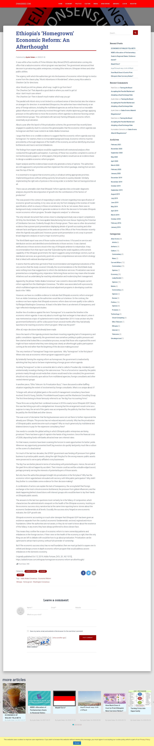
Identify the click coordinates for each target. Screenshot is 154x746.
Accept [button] (77, 743)
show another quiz (59, 638)
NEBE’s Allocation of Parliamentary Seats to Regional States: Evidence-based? (123, 56)
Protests (115, 310)
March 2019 (115, 215)
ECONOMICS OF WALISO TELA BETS (123, 48)
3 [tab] (77, 724)
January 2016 (116, 227)
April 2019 (114, 211)
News (114, 258)
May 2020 (114, 157)
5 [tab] (80, 724)
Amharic (116, 3)
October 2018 (115, 219)
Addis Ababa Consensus (29, 578)
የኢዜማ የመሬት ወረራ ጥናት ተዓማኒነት (122, 68)
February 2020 (116, 169)
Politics (78, 3)
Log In (124, 3)
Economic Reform (44, 578)
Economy (68, 3)
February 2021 (116, 144)
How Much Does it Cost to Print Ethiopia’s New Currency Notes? (114, 708)
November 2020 (116, 149)
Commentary (116, 254)
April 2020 (114, 161)
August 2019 (115, 194)
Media (96, 3)
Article (114, 242)
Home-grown (27, 582)
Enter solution (32, 647)
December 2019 (116, 178)
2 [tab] (75, 724)
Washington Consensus (41, 582)
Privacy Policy (145, 740)
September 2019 (116, 190)
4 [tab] (79, 724)
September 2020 (116, 153)
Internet (114, 330)
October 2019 (115, 186)
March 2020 (115, 165)
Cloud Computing (118, 318)
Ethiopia (19, 582)
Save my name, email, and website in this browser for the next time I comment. (56, 631)
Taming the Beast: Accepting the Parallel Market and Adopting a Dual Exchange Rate (122, 91)
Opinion (20, 575)
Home (60, 3)
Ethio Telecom (117, 322)
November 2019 (116, 182)
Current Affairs (31, 571)
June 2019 (114, 202)
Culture (87, 3)
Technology (115, 314)
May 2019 (114, 206)
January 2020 (116, 173)
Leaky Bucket (116, 278)
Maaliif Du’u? (115, 64)
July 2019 (114, 198)
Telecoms (115, 334)
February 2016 (116, 223)
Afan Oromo (105, 3)
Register (133, 3)
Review (114, 298)
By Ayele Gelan (10, 720)
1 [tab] (73, 724)
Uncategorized (116, 338)
